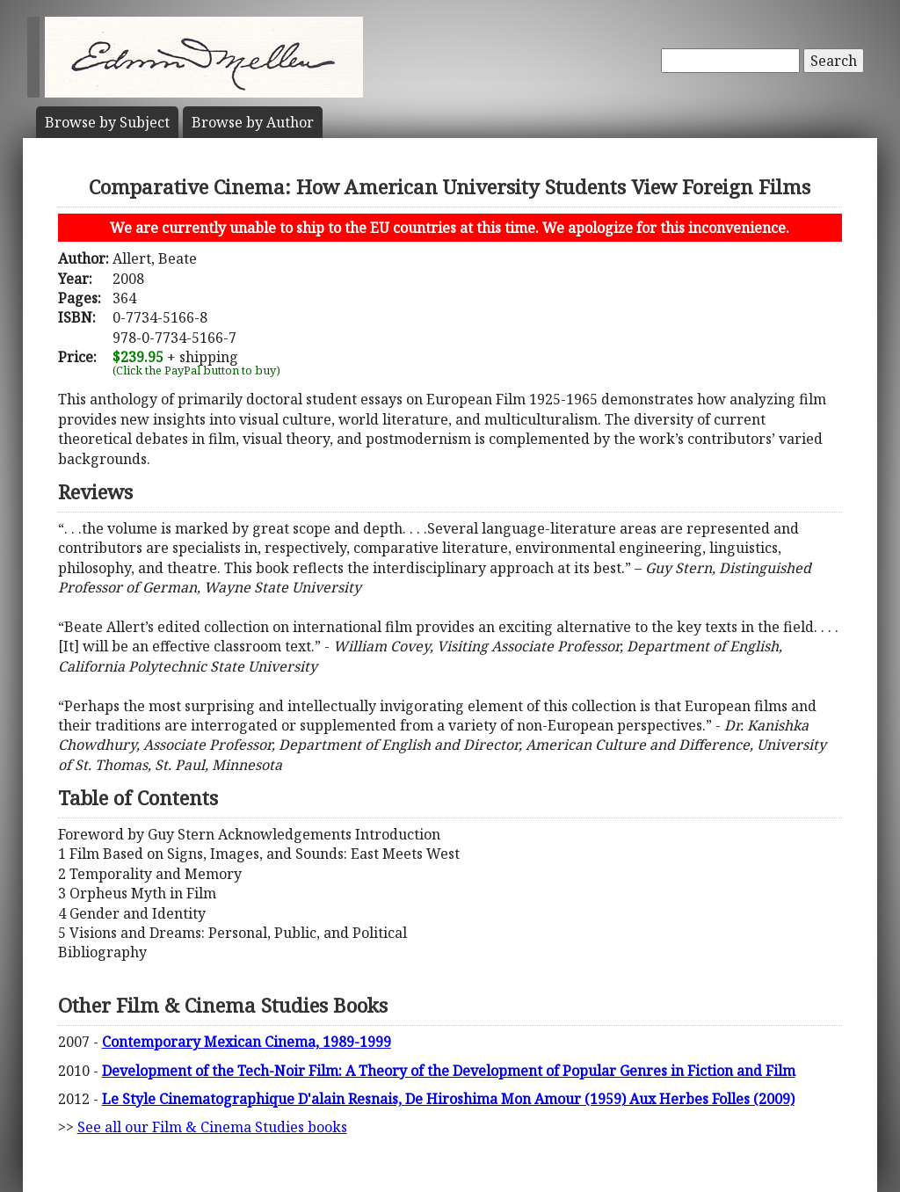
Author (253, 122)
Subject (107, 122)
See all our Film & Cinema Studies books (212, 1127)
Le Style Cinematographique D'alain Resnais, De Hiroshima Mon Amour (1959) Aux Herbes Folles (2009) (448, 1098)
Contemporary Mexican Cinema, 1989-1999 (246, 1041)
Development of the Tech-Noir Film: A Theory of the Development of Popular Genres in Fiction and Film (448, 1070)
